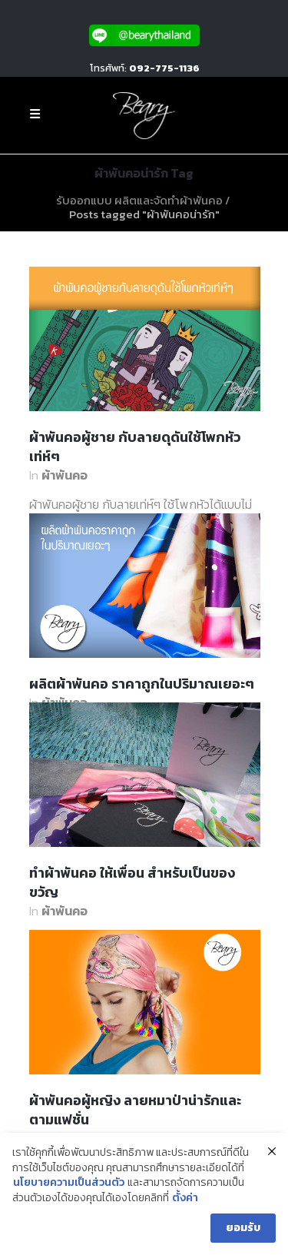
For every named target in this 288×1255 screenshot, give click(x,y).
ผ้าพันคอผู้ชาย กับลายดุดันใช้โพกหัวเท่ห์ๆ (134, 446)
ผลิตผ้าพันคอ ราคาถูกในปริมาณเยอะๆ (141, 683)
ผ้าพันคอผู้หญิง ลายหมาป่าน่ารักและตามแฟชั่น (135, 1110)
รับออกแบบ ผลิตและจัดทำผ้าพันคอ (139, 200)
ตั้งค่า (185, 1198)
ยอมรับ (243, 1228)
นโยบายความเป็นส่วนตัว (68, 1182)
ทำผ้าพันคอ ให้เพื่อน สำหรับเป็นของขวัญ (132, 882)
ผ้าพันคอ (64, 475)
